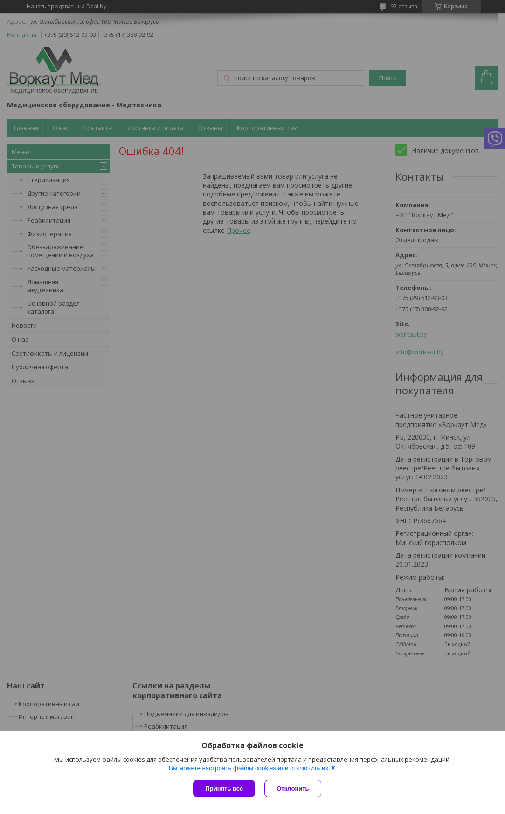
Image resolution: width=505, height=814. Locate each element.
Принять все (224, 788)
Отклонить (293, 788)
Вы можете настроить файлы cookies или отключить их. (249, 768)
